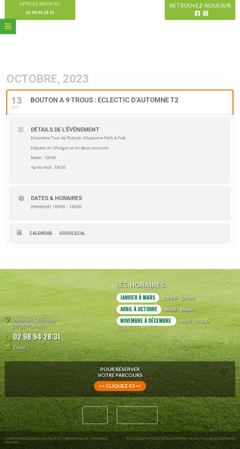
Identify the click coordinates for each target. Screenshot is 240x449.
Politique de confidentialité (65, 438)
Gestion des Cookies (22, 438)
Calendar (40, 233)
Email (19, 347)
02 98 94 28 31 (40, 12)
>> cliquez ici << (120, 386)
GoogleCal (72, 233)
